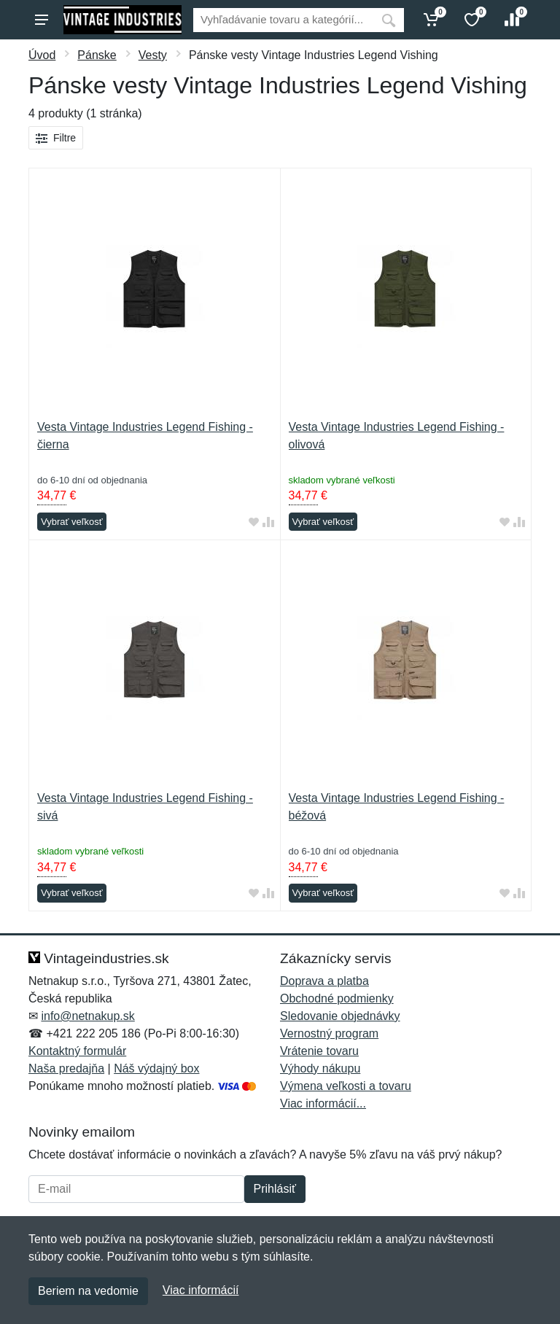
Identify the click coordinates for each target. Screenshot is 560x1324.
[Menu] (41, 20)
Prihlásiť (275, 1189)
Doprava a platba (324, 981)
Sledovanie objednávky (340, 1016)
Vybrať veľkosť (72, 521)
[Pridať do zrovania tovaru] (268, 522)
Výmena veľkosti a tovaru (345, 1086)
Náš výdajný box (156, 1068)
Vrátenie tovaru (319, 1051)
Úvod (41, 55)
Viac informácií (201, 1290)
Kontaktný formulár (77, 1051)
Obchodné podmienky (337, 998)
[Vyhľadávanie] (283, 20)
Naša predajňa (66, 1068)
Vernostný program (329, 1033)
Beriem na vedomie (88, 1291)
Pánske (96, 55)
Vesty (153, 55)
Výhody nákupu (320, 1068)
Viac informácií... (323, 1103)
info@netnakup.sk (87, 1016)
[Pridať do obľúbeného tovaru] (253, 522)
